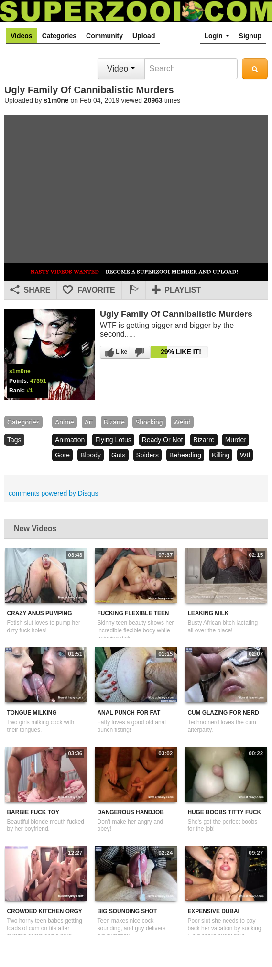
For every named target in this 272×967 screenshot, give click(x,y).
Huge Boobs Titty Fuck (224, 812)
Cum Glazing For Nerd (223, 712)
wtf (245, 455)
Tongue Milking (32, 712)
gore (62, 455)
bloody (90, 455)
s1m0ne (56, 100)
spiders (147, 455)
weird (182, 422)
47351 (38, 381)
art (89, 422)
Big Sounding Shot (127, 911)
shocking (149, 422)
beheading (185, 455)
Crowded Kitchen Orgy (44, 911)
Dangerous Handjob (130, 812)
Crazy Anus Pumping (39, 613)
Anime (64, 422)
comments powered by (53, 493)
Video (121, 69)
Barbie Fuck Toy (33, 812)
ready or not (162, 440)
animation (70, 440)
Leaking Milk (207, 613)
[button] (133, 290)
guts (118, 455)
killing (220, 455)
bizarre (114, 422)
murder (235, 440)
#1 (30, 390)
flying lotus (113, 440)
